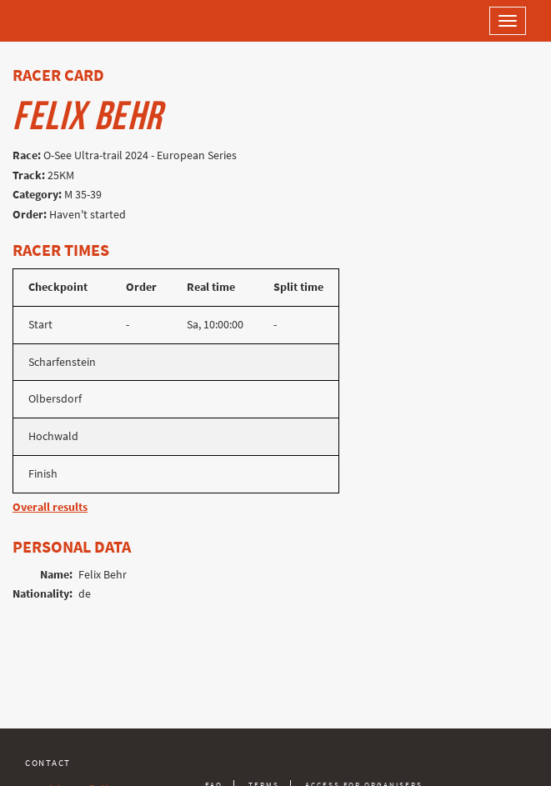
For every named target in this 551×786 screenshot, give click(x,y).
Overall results (50, 507)
